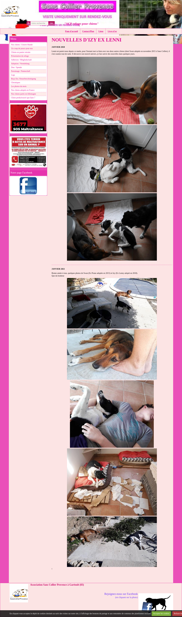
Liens (100, 31)
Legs (13, 75)
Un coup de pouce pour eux (22, 48)
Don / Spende (16, 67)
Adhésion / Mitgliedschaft (21, 60)
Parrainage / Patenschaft (20, 71)
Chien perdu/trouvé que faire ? (23, 98)
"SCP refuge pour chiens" (81, 23)
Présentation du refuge (20, 56)
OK (51, 23)
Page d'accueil (71, 31)
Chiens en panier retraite (20, 52)
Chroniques (15, 82)
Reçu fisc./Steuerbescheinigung (23, 79)
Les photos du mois (18, 86)
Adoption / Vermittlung (20, 64)
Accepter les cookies (161, 614)
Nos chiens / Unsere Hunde (22, 45)
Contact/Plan (88, 31)
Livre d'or (112, 31)
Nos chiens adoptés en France (22, 90)
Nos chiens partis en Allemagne (23, 94)
